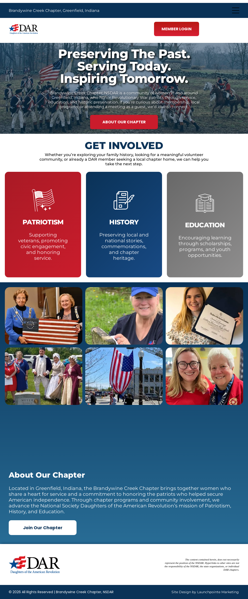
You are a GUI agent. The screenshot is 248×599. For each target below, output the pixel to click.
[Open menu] (235, 10)
